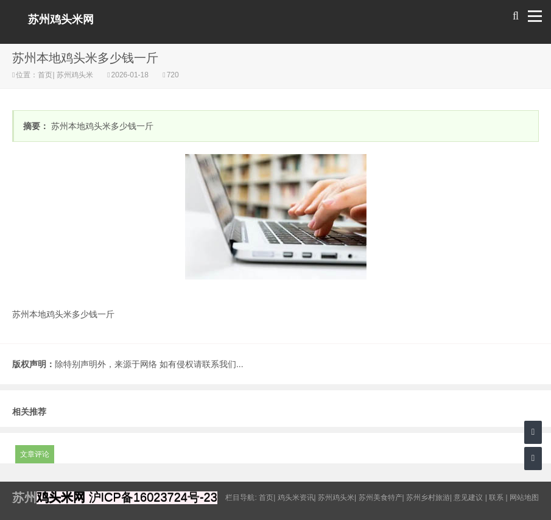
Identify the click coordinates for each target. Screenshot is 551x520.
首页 (45, 75)
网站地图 (524, 497)
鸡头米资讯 (296, 497)
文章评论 (34, 454)
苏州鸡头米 (75, 75)
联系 (496, 497)
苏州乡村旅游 (428, 497)
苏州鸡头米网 (61, 19)
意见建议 (468, 497)
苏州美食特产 (380, 497)
